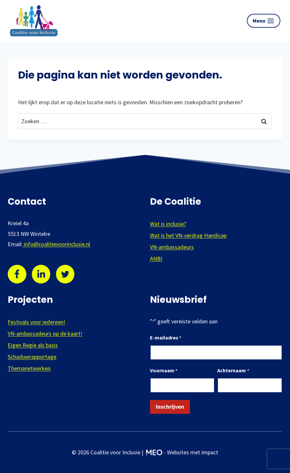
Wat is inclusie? (168, 223)
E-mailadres (165, 338)
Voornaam (163, 371)
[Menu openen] (263, 20)
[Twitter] (65, 274)
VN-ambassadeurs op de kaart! (45, 333)
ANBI (156, 258)
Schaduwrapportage (32, 356)
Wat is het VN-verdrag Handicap (188, 235)
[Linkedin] (41, 274)
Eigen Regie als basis (33, 345)
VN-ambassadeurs (172, 247)
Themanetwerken (29, 368)
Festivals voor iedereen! (36, 322)
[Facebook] (17, 274)
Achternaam (233, 371)
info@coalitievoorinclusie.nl (56, 244)
